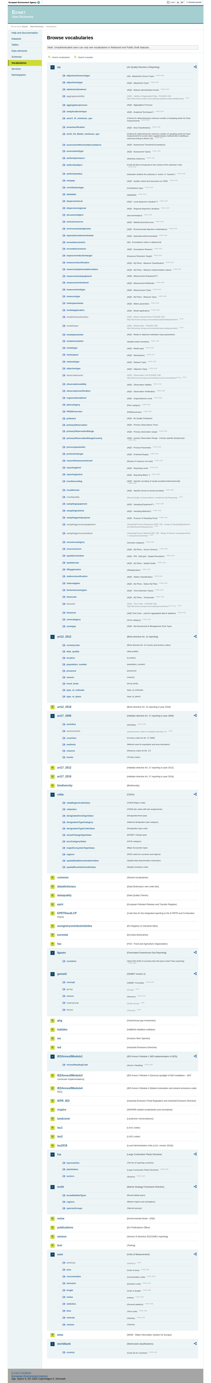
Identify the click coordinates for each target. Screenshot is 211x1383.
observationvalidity (77, 384)
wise (60, 1334)
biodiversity (65, 785)
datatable (71, 194)
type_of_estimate (76, 690)
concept (71, 982)
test (59, 1245)
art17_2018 (64, 776)
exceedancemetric (76, 242)
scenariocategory (76, 542)
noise (60, 1218)
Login (172, 2)
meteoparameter (75, 303)
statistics (71, 1304)
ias (59, 1038)
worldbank (64, 1343)
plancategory (73, 404)
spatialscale (73, 562)
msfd (60, 1186)
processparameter (76, 447)
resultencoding (74, 481)
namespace (73, 354)
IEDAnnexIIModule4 (70, 1088)
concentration (74, 1276)
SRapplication (74, 569)
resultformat (73, 490)
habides (62, 1029)
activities (71, 724)
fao (59, 943)
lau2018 (62, 1145)
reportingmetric (75, 474)
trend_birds (73, 683)
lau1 (60, 1127)
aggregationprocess (77, 105)
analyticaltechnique (77, 111)
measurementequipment (79, 276)
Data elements (19, 50)
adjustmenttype (75, 82)
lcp (59, 1154)
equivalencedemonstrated (80, 235)
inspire (61, 1109)
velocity (71, 1317)
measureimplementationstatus (82, 269)
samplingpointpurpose (78, 517)
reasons (71, 750)
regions (70, 854)
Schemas (17, 56)
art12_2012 (64, 636)
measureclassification (78, 262)
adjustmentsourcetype (78, 75)
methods (71, 744)
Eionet (25, 27)
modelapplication (76, 310)
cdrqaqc (71, 180)
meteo (70, 1297)
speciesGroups (74, 1208)
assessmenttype (75, 151)
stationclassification (77, 576)
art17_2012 (64, 767)
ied (59, 1047)
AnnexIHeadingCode (77, 1064)
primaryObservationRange (80, 431)
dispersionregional (76, 208)
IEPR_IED (63, 1100)
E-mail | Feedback (21, 1372)
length (70, 1290)
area (69, 1269)
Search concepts (85, 57)
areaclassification (76, 127)
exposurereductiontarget (79, 255)
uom (60, 1254)
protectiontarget (75, 454)
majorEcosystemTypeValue (81, 848)
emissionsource (75, 221)
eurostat (62, 934)
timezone (71, 612)
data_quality (73, 651)
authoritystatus (74, 173)
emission (71, 1283)
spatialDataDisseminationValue (83, 860)
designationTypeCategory (80, 822)
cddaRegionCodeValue (78, 803)
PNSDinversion (74, 411)
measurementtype (76, 289)
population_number (77, 664)
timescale (72, 597)
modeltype (72, 348)
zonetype (71, 626)
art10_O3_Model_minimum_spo (83, 134)
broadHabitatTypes (76, 1195)
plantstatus (72, 1169)
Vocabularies (19, 63)
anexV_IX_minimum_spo (79, 118)
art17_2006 (64, 715)
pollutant (71, 418)
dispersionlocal (75, 201)
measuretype (73, 296)
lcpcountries (73, 1163)
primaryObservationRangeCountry (84, 438)
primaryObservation (77, 425)
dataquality (64, 895)
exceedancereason (76, 248)
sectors (70, 1176)
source (70, 996)
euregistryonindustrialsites (74, 925)
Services (16, 69)
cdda (60, 794)
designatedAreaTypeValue (80, 815)
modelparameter (75, 334)
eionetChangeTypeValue (79, 835)
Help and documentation (25, 32)
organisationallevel (76, 398)
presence (71, 671)
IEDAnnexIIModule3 (70, 1075)
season (70, 677)
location (71, 658)
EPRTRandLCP (67, 913)
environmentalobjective (79, 228)
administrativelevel (76, 89)
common (63, 877)
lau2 (60, 1136)
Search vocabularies (61, 57)
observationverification (79, 391)
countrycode (73, 645)
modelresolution (75, 341)
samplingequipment (77, 504)
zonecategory (74, 619)
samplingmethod (75, 510)
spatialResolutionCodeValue (81, 867)
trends (70, 757)
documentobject (75, 215)
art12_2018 (64, 706)
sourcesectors (74, 549)
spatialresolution (75, 555)
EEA (25, 2)
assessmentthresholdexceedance (84, 145)
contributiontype (75, 187)
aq (59, 67)
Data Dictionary (37, 27)
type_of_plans (74, 696)
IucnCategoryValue (76, 841)
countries (72, 738)
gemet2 (62, 973)
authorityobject (74, 165)
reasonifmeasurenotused (79, 460)
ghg (59, 1020)
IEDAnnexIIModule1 (70, 1056)
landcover (63, 1118)
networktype (73, 361)
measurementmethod (78, 282)
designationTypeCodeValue (81, 828)
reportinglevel (74, 467)
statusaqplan (73, 583)
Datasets (16, 38)
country (71, 1352)
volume (70, 1324)
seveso (61, 1236)
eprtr (60, 904)
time (69, 1311)
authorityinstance (76, 158)
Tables (15, 44)
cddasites (72, 809)
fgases (61, 952)
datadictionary (66, 886)
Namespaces (19, 74)
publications (65, 1227)
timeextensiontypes (77, 590)
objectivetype (74, 368)
